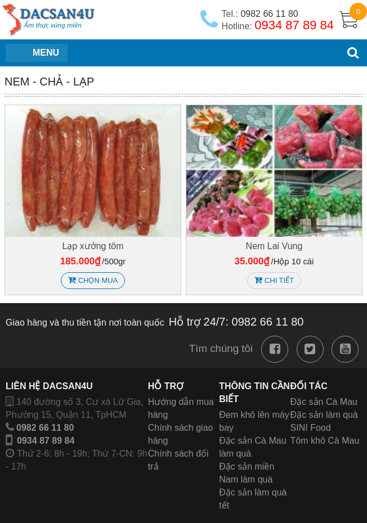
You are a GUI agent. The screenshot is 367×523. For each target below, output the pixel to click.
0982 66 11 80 (45, 427)
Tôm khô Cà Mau (325, 440)
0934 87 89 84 (45, 440)
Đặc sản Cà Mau (323, 402)
